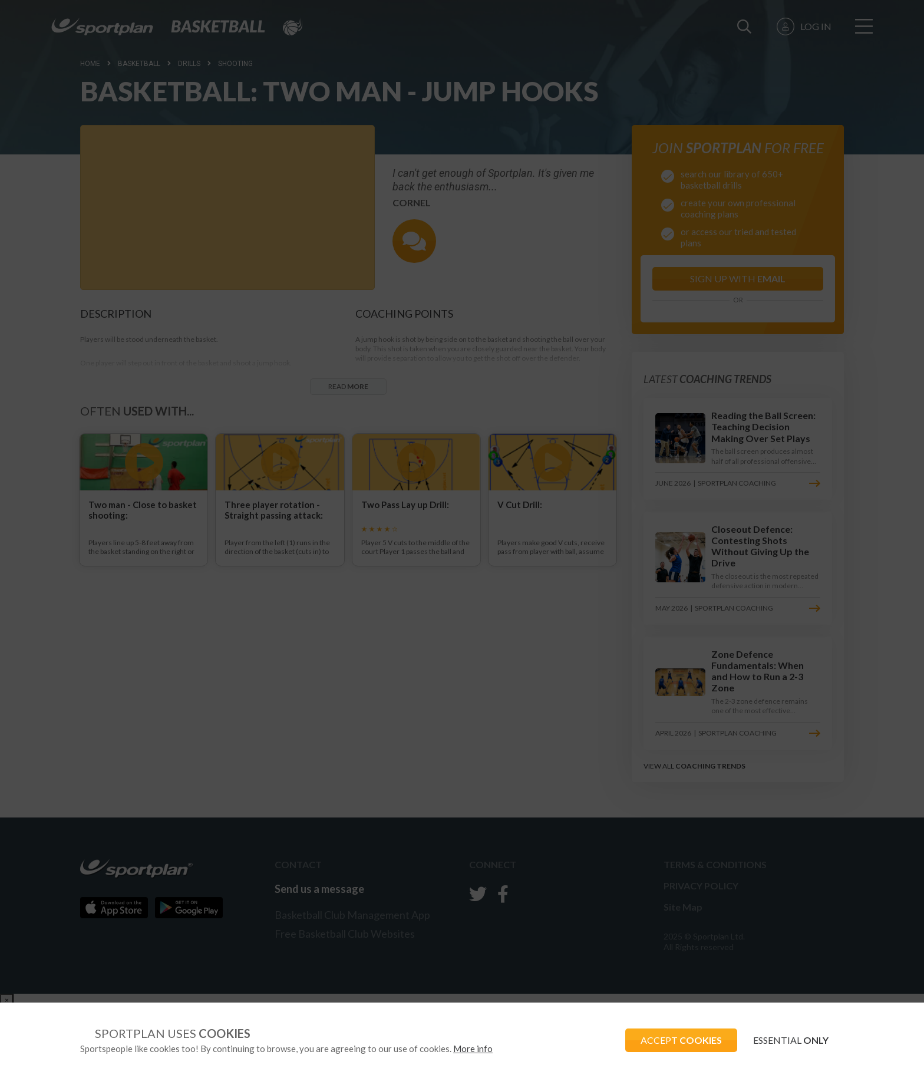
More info (473, 1048)
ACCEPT (674, 1040)
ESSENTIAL (788, 1040)
